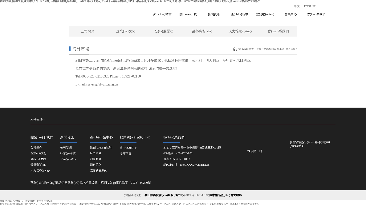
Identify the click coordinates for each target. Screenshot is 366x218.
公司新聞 (66, 147)
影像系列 (95, 159)
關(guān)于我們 (188, 16)
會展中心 (291, 14)
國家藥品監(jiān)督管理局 (225, 195)
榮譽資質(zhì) (202, 31)
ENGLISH (310, 6)
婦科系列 (95, 164)
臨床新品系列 (98, 170)
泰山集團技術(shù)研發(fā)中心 (164, 195)
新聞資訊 (214, 14)
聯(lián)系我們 (316, 14)
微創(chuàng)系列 (101, 147)
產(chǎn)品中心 (239, 16)
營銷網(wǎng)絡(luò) (265, 16)
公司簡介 (88, 31)
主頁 (259, 49)
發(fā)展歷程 (164, 31)
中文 (297, 6)
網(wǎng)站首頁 (162, 16)
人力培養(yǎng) (240, 31)
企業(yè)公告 (68, 159)
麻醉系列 (95, 153)
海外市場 (290, 49)
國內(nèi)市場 (128, 147)
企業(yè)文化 (125, 31)
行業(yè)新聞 (68, 153)
